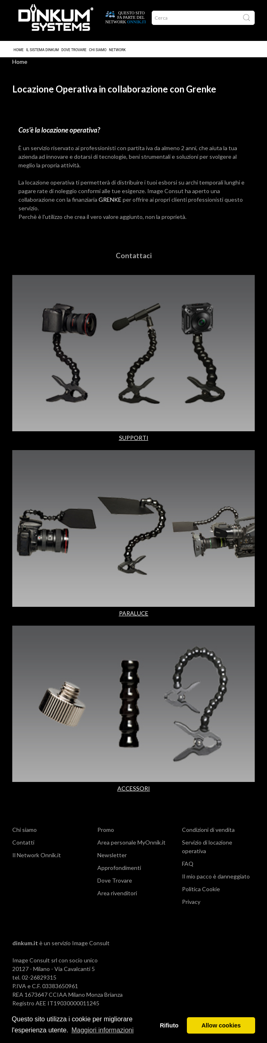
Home (18, 44)
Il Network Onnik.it (36, 857)
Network (117, 44)
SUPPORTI (133, 440)
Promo (105, 832)
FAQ (187, 866)
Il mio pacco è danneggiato (216, 878)
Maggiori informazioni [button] (103, 1030)
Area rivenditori (117, 895)
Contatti (23, 844)
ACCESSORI (133, 790)
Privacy (191, 904)
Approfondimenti (119, 870)
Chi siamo (24, 832)
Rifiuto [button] (169, 1025)
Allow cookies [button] (221, 1025)
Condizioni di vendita (208, 832)
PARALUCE (133, 615)
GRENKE (110, 201)
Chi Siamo (97, 44)
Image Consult (91, 945)
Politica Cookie (201, 891)
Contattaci (134, 258)
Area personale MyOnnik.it (131, 844)
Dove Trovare (114, 882)
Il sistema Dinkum (42, 44)
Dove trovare (74, 44)
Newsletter (112, 857)
